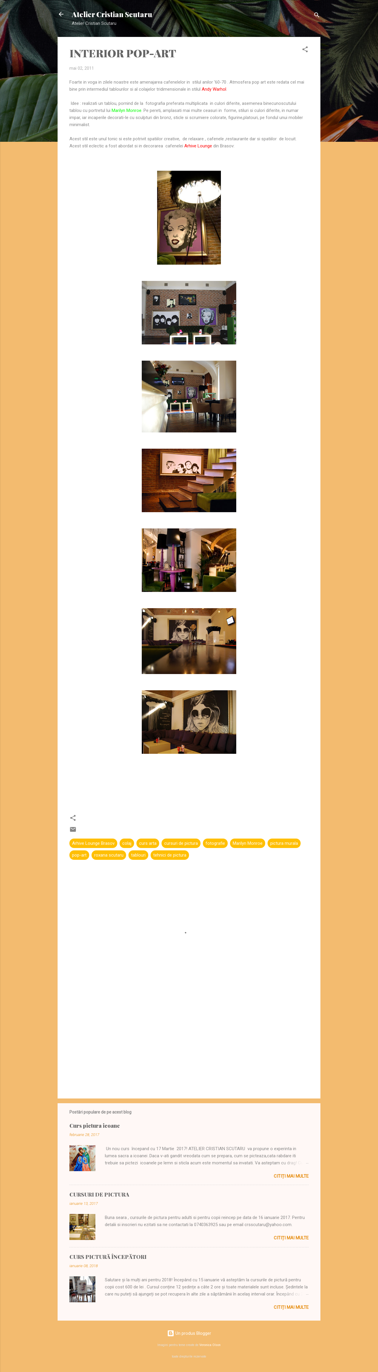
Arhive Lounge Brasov (93, 843)
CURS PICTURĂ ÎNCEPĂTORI (107, 1256)
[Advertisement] (189, 1043)
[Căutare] (316, 16)
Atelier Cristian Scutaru (112, 14)
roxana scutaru (108, 855)
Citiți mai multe (291, 1176)
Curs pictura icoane (94, 1125)
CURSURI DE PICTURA (99, 1194)
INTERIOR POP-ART (122, 53)
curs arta (148, 843)
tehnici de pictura (169, 855)
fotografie (215, 843)
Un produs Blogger (189, 1333)
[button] (305, 50)
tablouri (138, 855)
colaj (126, 843)
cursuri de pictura (181, 843)
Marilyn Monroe (248, 843)
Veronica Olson (210, 1345)
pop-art (79, 855)
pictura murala (284, 843)
